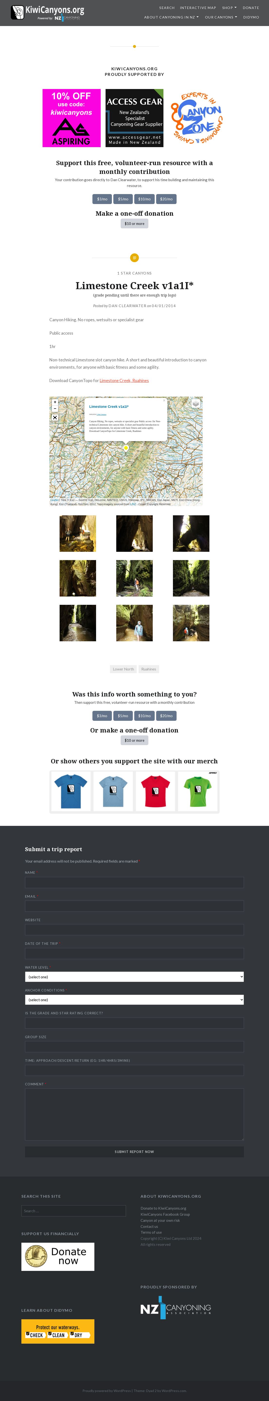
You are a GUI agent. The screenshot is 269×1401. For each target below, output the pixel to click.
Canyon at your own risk (160, 1220)
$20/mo (166, 199)
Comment (36, 1084)
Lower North (123, 669)
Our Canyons (219, 17)
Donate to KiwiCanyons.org (163, 1208)
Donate (251, 8)
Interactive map (198, 8)
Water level (38, 967)
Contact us (149, 1226)
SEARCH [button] (167, 7)
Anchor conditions (46, 990)
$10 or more (134, 223)
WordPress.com (174, 1391)
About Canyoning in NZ (169, 17)
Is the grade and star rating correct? (64, 1013)
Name (31, 873)
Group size (35, 1037)
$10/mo (144, 199)
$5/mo (123, 199)
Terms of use (151, 1232)
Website (33, 920)
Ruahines (148, 669)
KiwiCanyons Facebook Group (165, 1214)
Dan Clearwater (127, 305)
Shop (227, 8)
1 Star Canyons (134, 273)
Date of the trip (43, 944)
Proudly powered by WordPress (106, 1391)
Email (31, 896)
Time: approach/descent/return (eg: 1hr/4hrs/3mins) (77, 1060)
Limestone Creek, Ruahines (124, 380)
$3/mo (102, 199)
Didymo (251, 17)
